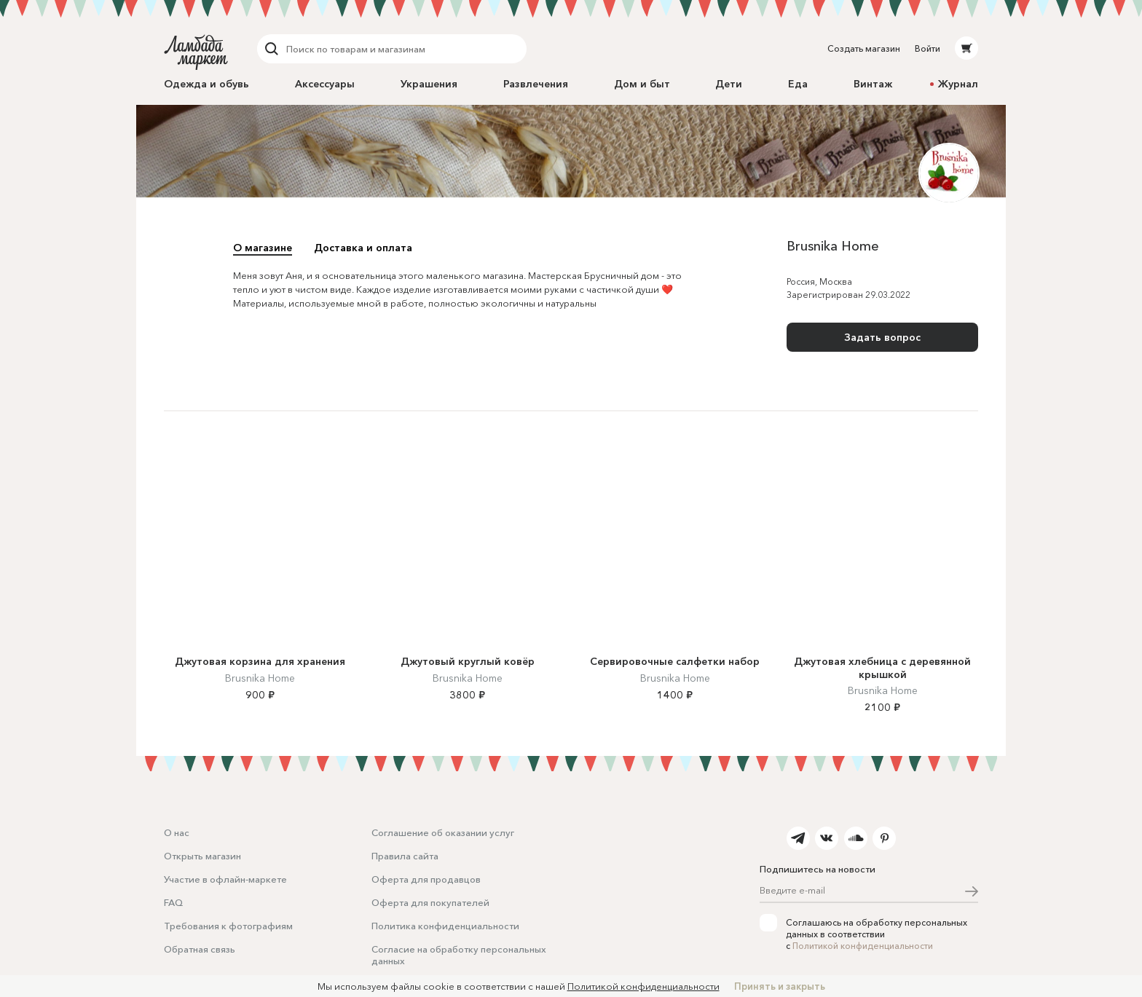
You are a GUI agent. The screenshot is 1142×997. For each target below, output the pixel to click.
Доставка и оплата (363, 247)
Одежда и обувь (206, 83)
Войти (927, 48)
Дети (728, 83)
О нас (176, 832)
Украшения (429, 83)
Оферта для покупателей (430, 902)
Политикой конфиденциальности (862, 945)
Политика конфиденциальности (445, 925)
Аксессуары (325, 83)
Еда (798, 83)
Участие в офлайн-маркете (225, 879)
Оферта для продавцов (426, 879)
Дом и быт (642, 83)
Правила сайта (404, 856)
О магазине (262, 247)
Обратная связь (199, 949)
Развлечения (535, 83)
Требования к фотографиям (228, 925)
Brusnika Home (260, 678)
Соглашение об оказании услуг (442, 832)
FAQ (173, 902)
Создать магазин (863, 48)
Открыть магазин (202, 856)
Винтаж (873, 83)
